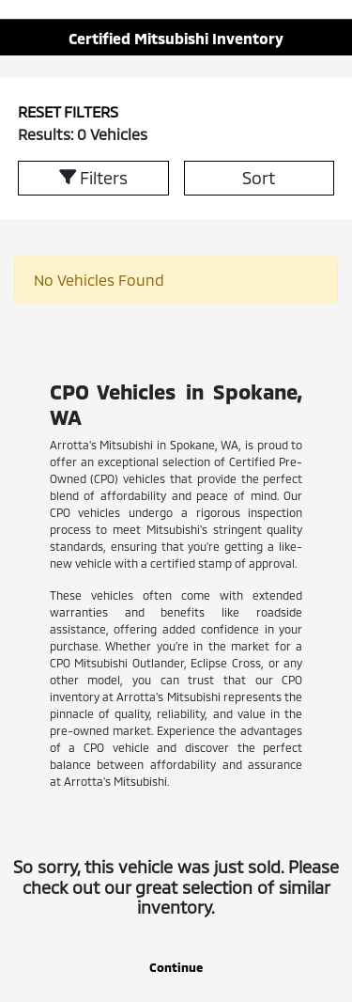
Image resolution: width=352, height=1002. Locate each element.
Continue (176, 967)
